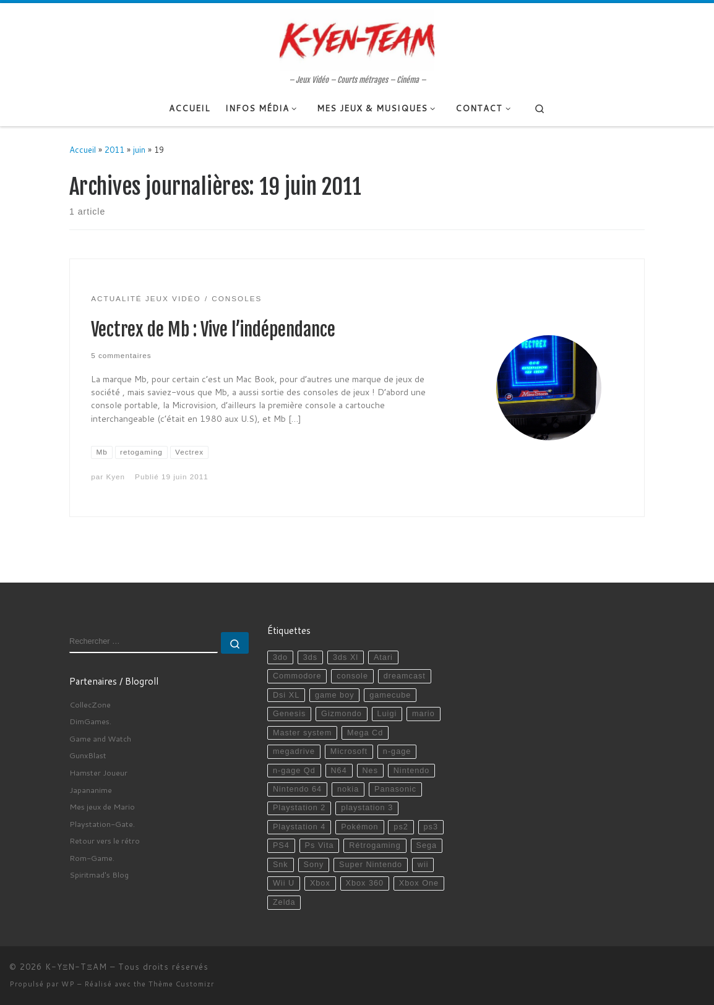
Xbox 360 (365, 883)
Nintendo (412, 770)
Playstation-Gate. (102, 823)
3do (280, 657)
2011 (114, 149)
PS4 (281, 845)
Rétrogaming (374, 845)
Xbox (320, 883)
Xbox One (419, 883)
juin (139, 149)
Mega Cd (365, 733)
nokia (348, 789)
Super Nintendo (370, 864)
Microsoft (349, 751)
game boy (335, 695)
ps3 (431, 827)
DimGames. (90, 721)
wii (423, 864)
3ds (310, 657)
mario (423, 713)
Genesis (289, 713)
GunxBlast (87, 755)
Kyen (115, 477)
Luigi (387, 713)
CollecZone (90, 704)
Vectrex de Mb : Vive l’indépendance (213, 330)
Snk (280, 864)
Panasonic (395, 789)
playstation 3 (367, 807)
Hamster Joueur (98, 772)
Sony (313, 864)
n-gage (397, 751)
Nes (370, 770)
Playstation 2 (299, 807)
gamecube (390, 695)
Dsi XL (286, 695)
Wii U (284, 883)
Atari (383, 657)
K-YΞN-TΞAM (76, 966)
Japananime (90, 789)
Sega (426, 845)
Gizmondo (341, 713)
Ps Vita (319, 845)
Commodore (297, 676)
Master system (302, 733)
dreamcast (405, 676)
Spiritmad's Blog (99, 874)
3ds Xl (345, 657)
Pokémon (359, 827)
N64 (338, 770)
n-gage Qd (294, 770)
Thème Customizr (181, 984)
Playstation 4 (299, 827)
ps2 (401, 827)
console (352, 676)
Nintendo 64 (297, 789)
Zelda (284, 902)
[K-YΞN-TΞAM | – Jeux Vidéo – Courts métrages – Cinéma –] (357, 39)
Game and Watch (100, 738)
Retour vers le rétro (104, 840)
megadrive (294, 751)
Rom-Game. (91, 857)
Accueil (82, 149)
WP (68, 984)
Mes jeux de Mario (102, 806)
